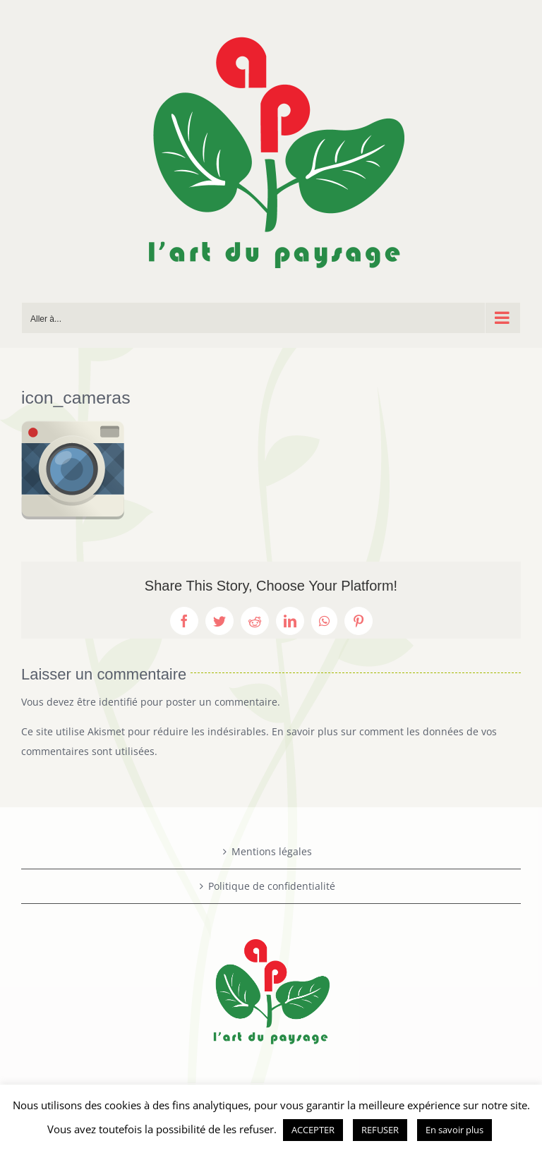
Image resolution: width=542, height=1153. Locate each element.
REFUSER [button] (380, 1129)
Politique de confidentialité (271, 886)
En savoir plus (454, 1129)
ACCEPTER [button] (313, 1129)
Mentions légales (271, 851)
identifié (118, 701)
